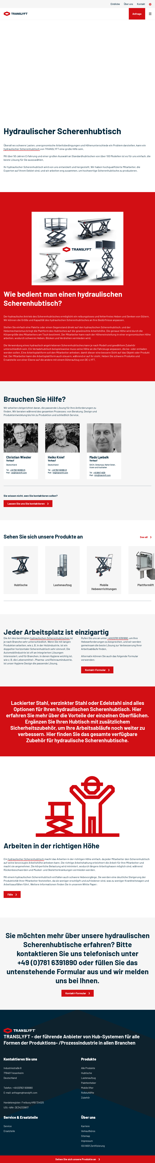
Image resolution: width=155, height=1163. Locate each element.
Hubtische (86, 1072)
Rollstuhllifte (87, 1092)
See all (144, 537)
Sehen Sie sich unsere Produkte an (75, 1159)
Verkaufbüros (88, 1131)
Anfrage (136, 13)
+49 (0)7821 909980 (23, 1087)
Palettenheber (88, 1082)
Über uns (128, 4)
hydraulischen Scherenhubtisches (49, 638)
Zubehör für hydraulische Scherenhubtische (76, 740)
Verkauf (10, 460)
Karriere (85, 1126)
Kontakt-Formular (95, 669)
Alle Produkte (88, 1068)
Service (8, 1126)
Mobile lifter (87, 1087)
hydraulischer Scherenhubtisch (22, 148)
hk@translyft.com (60, 472)
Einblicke (115, 4)
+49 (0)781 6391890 (117, 638)
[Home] (16, 13)
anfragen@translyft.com (24, 1092)
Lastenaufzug (88, 1077)
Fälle (10, 894)
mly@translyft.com (102, 475)
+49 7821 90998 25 (17, 470)
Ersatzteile (9, 1131)
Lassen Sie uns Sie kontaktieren (26, 503)
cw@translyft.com (19, 472)
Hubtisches (60, 330)
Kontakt (141, 4)
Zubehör (85, 1097)
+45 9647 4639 (99, 472)
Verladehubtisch (42, 348)
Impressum (87, 1140)
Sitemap (85, 1135)
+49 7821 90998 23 (59, 470)
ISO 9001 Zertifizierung (93, 1145)
